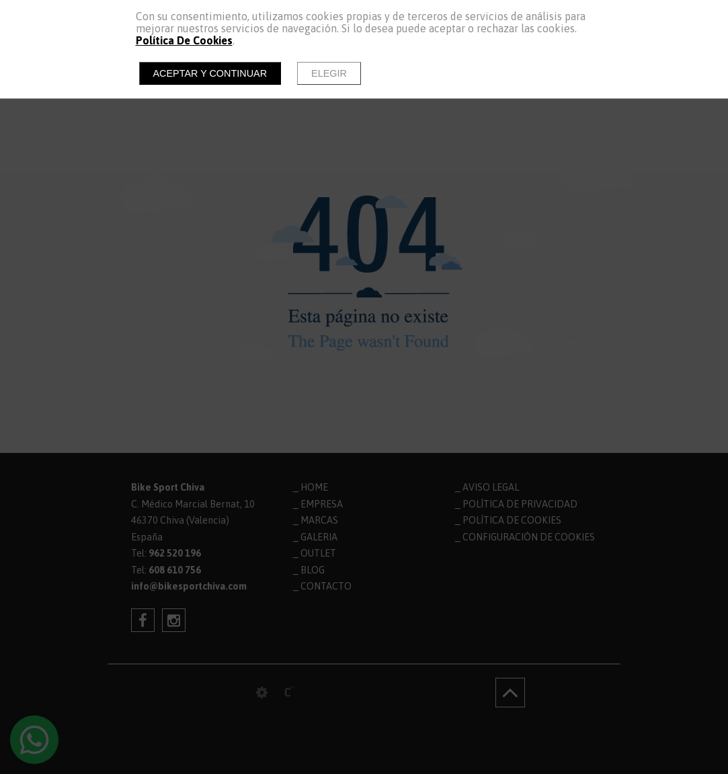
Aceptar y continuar (210, 73)
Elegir (329, 73)
